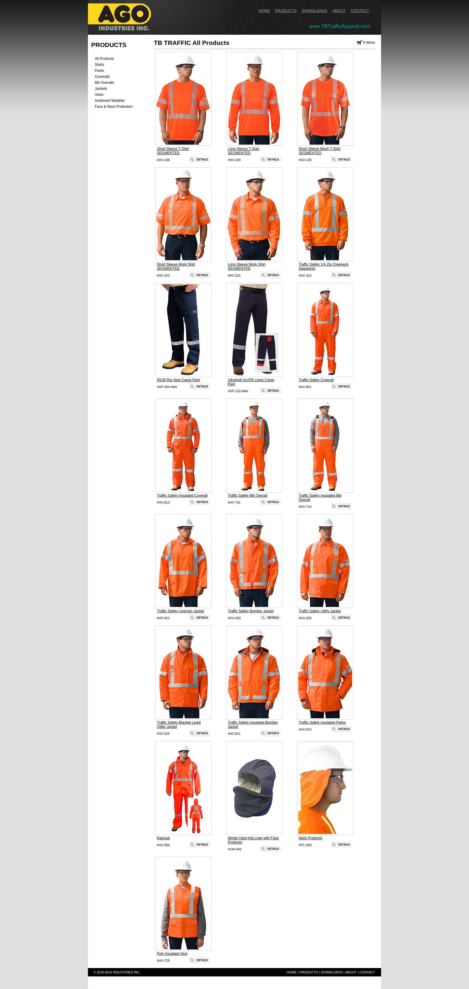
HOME (264, 10)
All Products (104, 59)
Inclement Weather (110, 101)
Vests (99, 95)
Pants (99, 71)
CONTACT (360, 10)
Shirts (99, 65)
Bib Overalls (104, 83)
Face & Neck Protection (114, 106)
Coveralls (102, 77)
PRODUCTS (286, 10)
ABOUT (339, 10)
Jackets (101, 89)
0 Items (365, 42)
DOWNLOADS (314, 10)
